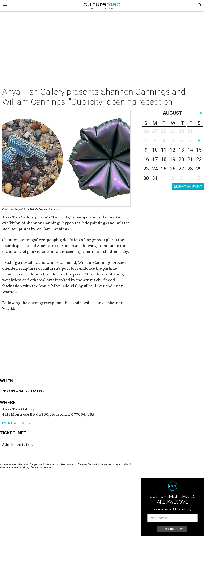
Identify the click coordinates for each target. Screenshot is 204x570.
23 (146, 169)
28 (190, 169)
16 (146, 159)
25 (163, 169)
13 (181, 150)
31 (155, 178)
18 (163, 159)
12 (172, 150)
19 (172, 159)
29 (199, 169)
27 (181, 169)
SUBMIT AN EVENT (188, 187)
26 (172, 169)
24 (155, 169)
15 (199, 150)
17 (155, 159)
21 (190, 159)
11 (163, 150)
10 (155, 150)
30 (146, 178)
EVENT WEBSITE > (16, 423)
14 (190, 150)
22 (199, 159)
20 (181, 159)
